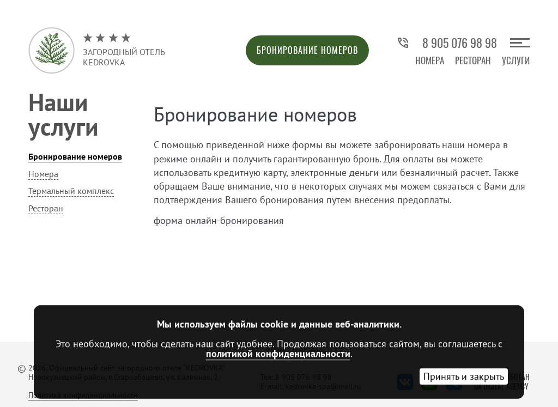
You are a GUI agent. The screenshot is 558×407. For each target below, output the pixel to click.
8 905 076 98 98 (446, 43)
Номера (429, 60)
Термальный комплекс (71, 190)
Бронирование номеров (307, 50)
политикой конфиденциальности (278, 353)
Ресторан (473, 60)
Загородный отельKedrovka (124, 50)
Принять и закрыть (463, 376)
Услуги (516, 60)
